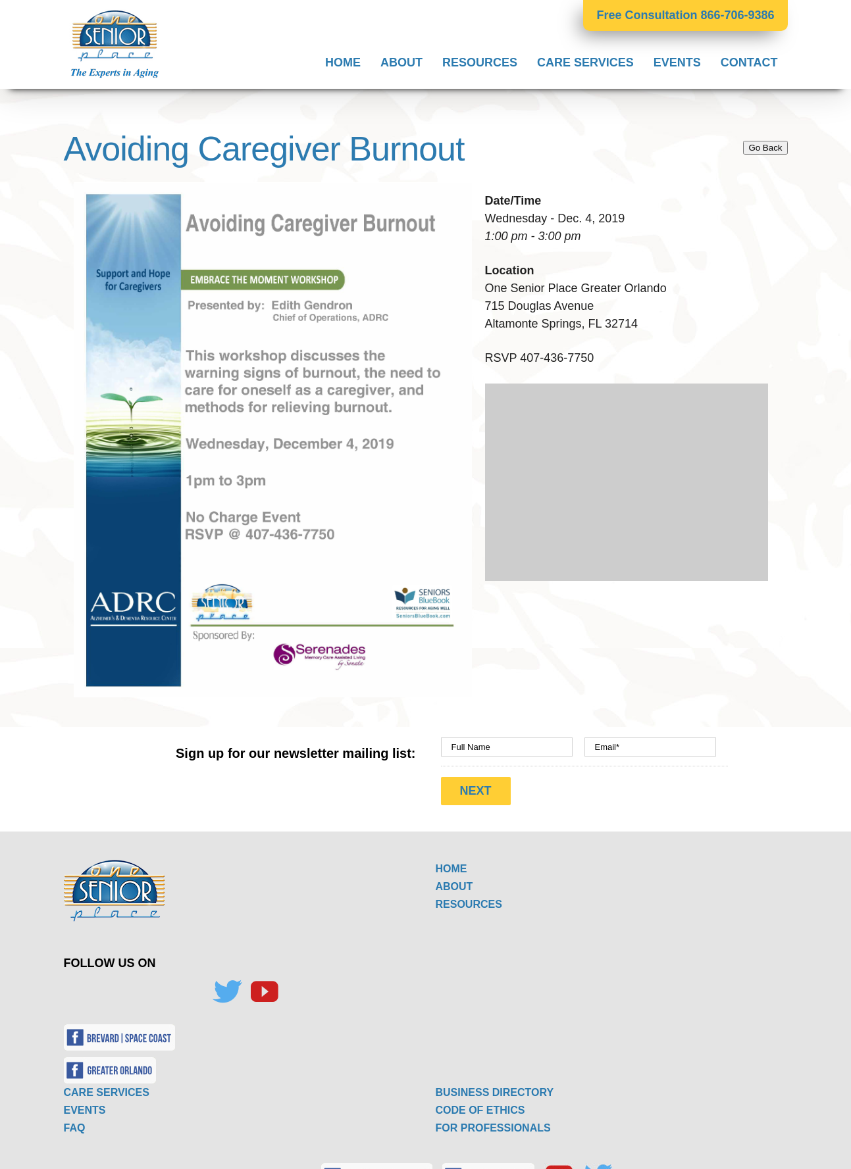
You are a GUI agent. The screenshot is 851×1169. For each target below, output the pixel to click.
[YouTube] (264, 985)
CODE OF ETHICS (480, 1103)
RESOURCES (469, 897)
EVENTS (85, 1103)
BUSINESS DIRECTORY (495, 1085)
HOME (451, 862)
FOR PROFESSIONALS (493, 1121)
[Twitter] (227, 985)
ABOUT (454, 879)
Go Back (765, 148)
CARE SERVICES (106, 1085)
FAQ (75, 1121)
